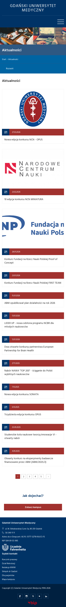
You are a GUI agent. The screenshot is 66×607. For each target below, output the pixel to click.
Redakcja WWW (9, 567)
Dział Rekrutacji (8, 563)
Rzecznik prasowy (9, 559)
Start (4, 59)
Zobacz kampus (33, 507)
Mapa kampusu (8, 579)
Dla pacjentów (8, 575)
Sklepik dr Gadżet (9, 571)
